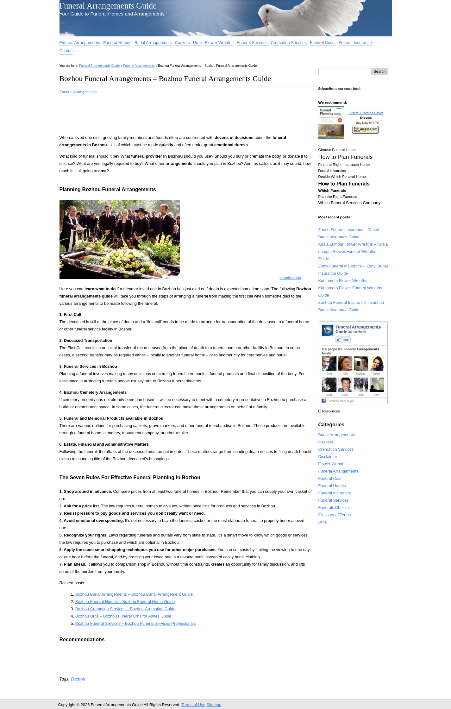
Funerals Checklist (335, 507)
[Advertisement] (175, 114)
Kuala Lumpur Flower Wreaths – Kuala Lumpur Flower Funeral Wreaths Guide (353, 251)
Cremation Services (289, 42)
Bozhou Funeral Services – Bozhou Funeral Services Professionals (135, 623)
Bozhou (78, 678)
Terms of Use (193, 704)
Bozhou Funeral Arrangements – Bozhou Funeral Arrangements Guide (165, 78)
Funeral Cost (329, 478)
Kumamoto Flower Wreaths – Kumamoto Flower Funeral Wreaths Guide (350, 288)
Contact (67, 50)
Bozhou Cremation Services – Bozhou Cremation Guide (125, 608)
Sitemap (213, 704)
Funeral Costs (322, 42)
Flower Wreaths (219, 42)
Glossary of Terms (334, 514)
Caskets (182, 42)
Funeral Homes (117, 42)
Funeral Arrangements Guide (108, 5)
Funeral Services (252, 42)
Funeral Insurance (355, 42)
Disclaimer (327, 456)
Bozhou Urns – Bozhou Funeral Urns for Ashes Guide (123, 616)
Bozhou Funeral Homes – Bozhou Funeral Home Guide (125, 601)
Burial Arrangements (153, 42)
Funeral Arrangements (80, 42)
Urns (197, 42)
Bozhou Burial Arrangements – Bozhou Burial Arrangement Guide (134, 594)
